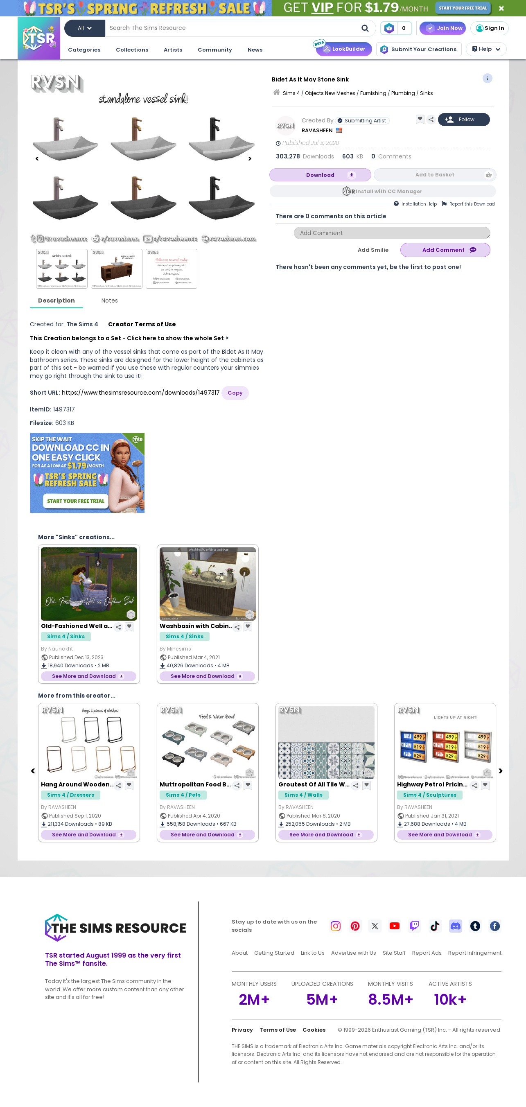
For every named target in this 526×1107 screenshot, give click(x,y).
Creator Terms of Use (142, 324)
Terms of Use (278, 1030)
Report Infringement (474, 953)
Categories (84, 50)
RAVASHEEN (318, 130)
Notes (110, 300)
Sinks (426, 93)
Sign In (489, 28)
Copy (235, 393)
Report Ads (427, 953)
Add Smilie (373, 250)
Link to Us (313, 953)
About (240, 953)
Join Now (450, 28)
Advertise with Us (353, 953)
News (255, 50)
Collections (132, 50)
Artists (173, 50)
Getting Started (274, 953)
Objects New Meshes (330, 93)
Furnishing (373, 93)
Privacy (242, 1030)
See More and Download (84, 676)
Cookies (314, 1030)
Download (320, 175)
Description (56, 300)
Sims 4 (291, 93)
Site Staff (394, 953)
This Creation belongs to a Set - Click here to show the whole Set (127, 338)
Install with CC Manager (389, 191)
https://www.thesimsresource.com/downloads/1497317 (141, 393)
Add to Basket (434, 174)
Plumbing (403, 93)
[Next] (250, 158)
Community (215, 50)
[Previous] (37, 158)
